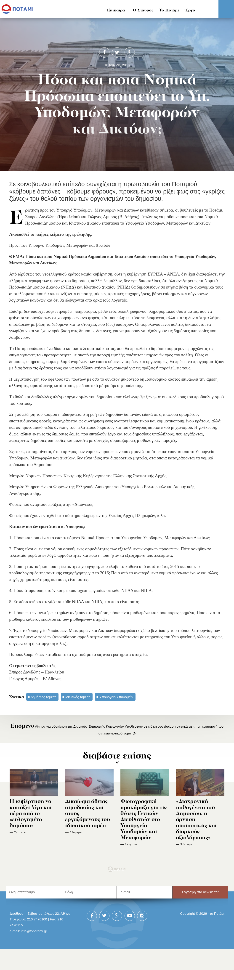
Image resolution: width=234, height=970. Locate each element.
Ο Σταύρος (143, 10)
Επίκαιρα (116, 10)
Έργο (190, 10)
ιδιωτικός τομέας (77, 697)
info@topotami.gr (34, 931)
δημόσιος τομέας (43, 697)
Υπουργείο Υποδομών (116, 697)
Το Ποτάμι (169, 10)
